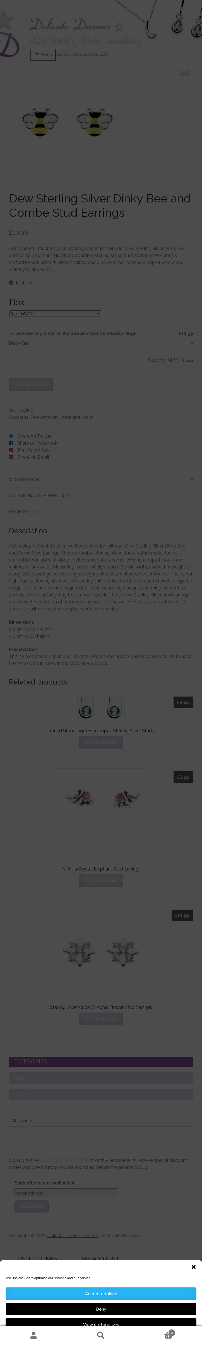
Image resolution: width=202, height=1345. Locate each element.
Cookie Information (111, 1337)
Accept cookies (101, 1293)
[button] (193, 1267)
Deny (101, 1309)
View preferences (101, 1324)
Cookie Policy (84, 1337)
